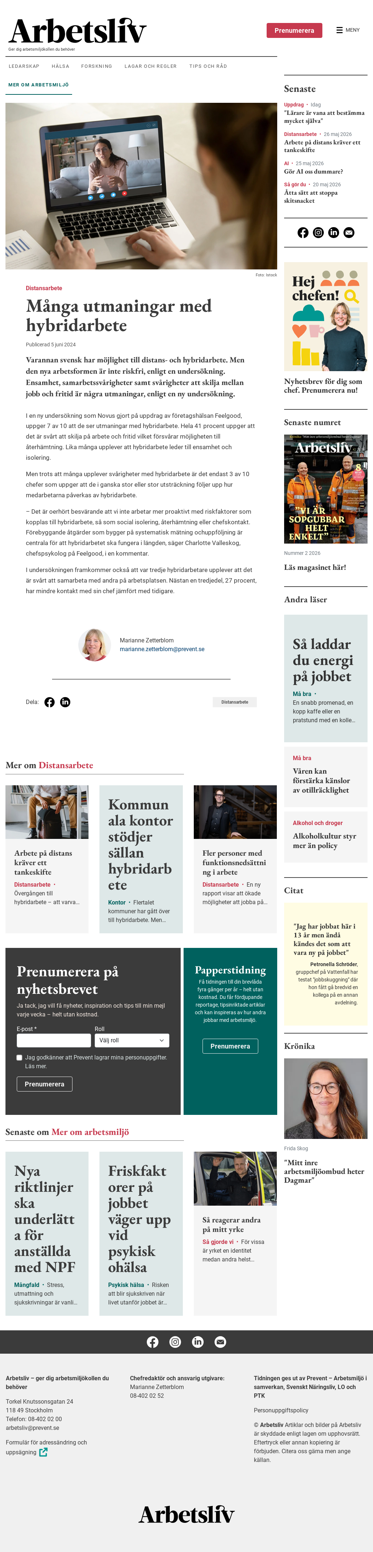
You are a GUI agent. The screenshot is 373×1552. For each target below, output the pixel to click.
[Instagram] (318, 232)
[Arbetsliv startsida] (186, 1513)
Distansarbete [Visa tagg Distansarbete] (234, 702)
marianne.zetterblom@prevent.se (162, 649)
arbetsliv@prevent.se (32, 1427)
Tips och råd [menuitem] (208, 66)
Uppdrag (294, 105)
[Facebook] (303, 232)
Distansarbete (44, 288)
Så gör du (295, 184)
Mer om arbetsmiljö (90, 1131)
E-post (27, 1029)
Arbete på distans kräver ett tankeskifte (322, 146)
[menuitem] (142, 30)
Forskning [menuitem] (96, 66)
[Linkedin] (333, 232)
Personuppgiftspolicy (281, 1410)
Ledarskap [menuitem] (24, 66)
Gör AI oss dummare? (313, 171)
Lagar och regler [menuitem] (151, 66)
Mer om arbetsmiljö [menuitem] (38, 84)
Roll (100, 1029)
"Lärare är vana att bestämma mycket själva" (324, 116)
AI (287, 163)
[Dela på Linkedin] (65, 702)
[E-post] (348, 232)
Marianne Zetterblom (157, 1387)
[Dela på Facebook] (49, 702)
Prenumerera (294, 30)
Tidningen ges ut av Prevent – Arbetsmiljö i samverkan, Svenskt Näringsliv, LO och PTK (310, 1387)
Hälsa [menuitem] (60, 66)
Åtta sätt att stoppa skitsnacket (311, 196)
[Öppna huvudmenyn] (348, 30)
